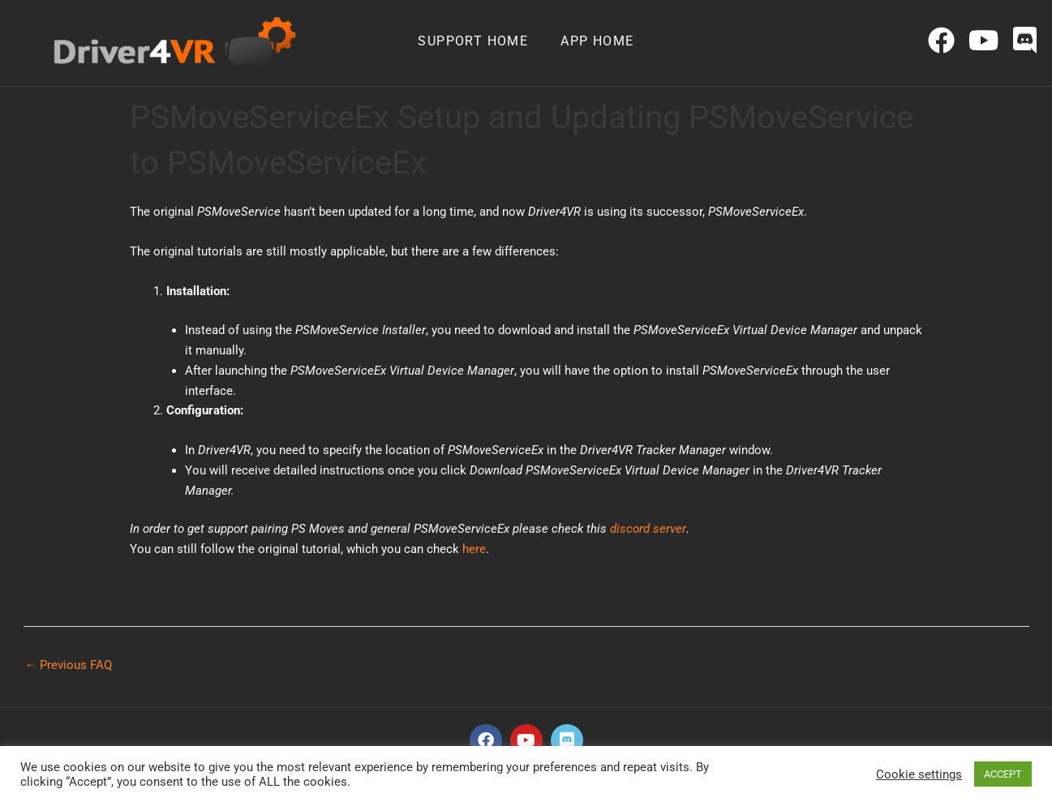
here (474, 549)
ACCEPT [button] (1003, 774)
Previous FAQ (69, 665)
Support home (473, 41)
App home (596, 41)
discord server (647, 528)
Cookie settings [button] (919, 774)
